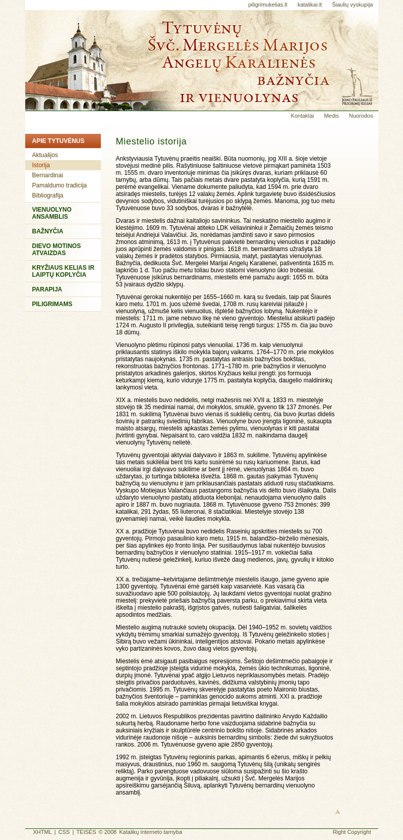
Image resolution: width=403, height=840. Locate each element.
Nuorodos (361, 116)
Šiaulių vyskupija (352, 5)
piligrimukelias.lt (267, 5)
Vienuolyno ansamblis (52, 213)
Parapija (47, 289)
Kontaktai (302, 116)
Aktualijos (45, 155)
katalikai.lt (310, 5)
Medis (331, 116)
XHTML (42, 832)
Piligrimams (52, 304)
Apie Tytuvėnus (58, 140)
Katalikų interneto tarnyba (150, 832)
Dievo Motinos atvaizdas (56, 249)
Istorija (41, 165)
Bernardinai (47, 175)
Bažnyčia (48, 231)
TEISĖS (86, 832)
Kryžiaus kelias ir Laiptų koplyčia (63, 271)
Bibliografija (48, 195)
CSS (64, 832)
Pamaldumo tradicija (59, 185)
